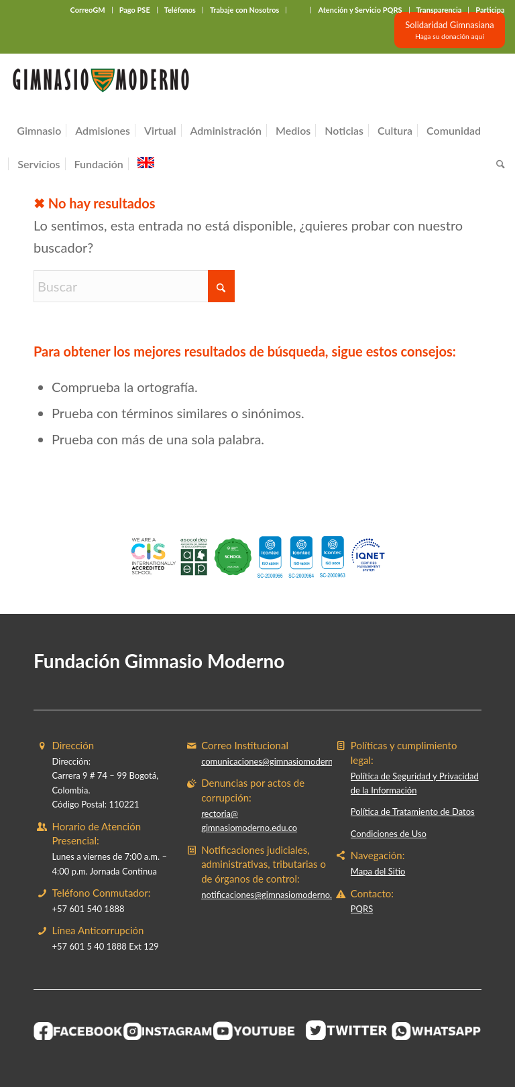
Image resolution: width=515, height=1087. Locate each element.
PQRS (362, 908)
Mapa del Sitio (378, 871)
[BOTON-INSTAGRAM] (168, 1032)
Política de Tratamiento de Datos (413, 811)
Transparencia (439, 9)
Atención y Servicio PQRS (360, 9)
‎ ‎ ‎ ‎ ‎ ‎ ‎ (298, 9)
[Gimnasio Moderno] (100, 84)
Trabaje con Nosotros (245, 9)
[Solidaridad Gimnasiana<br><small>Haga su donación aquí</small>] (449, 30)
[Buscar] (497, 164)
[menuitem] (88, 10)
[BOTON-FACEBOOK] (78, 1030)
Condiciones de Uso (388, 833)
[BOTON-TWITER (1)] (347, 1030)
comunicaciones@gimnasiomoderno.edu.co (283, 761)
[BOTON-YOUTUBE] (257, 1031)
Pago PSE (134, 9)
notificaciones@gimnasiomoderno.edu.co (279, 894)
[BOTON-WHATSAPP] (436, 1031)
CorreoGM (87, 9)
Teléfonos (180, 9)
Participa (489, 9)
